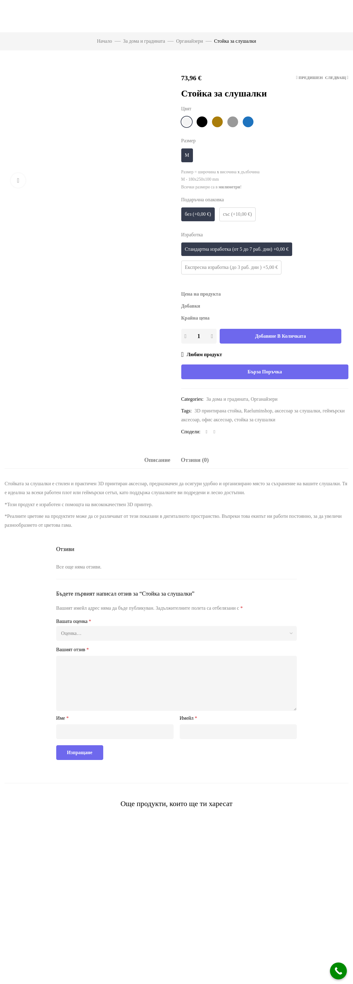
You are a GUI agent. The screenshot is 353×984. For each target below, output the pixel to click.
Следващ (335, 77)
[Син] (248, 121)
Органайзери (189, 41)
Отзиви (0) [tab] (195, 460)
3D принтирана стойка (217, 410)
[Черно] (202, 121)
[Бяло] (186, 121)
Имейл (188, 718)
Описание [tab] (157, 460)
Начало (104, 41)
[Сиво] (232, 121)
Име (62, 718)
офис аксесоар (217, 419)
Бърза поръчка (265, 371)
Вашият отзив (72, 649)
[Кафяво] (217, 121)
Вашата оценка (73, 621)
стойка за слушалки (254, 419)
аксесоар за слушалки (297, 410)
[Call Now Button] (338, 970)
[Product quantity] (199, 336)
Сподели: (191, 431)
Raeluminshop (258, 410)
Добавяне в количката (280, 336)
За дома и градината (144, 41)
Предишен (311, 77)
